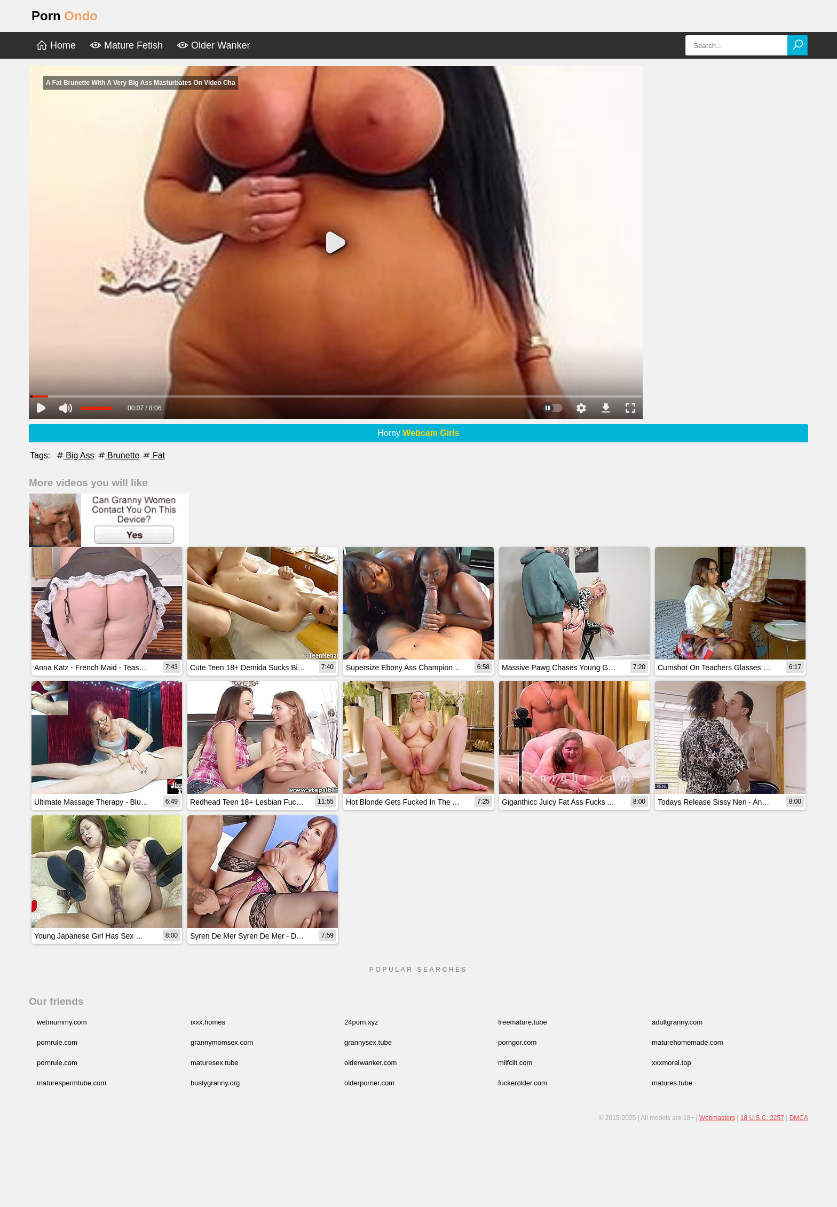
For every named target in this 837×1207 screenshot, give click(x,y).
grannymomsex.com (222, 1042)
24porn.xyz (361, 1022)
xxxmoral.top (671, 1063)
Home (56, 45)
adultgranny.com (677, 1022)
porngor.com (517, 1042)
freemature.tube (522, 1022)
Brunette (118, 455)
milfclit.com (515, 1063)
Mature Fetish (126, 45)
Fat (153, 455)
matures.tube (672, 1083)
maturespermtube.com (71, 1083)
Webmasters (717, 1118)
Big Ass (74, 455)
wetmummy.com (62, 1022)
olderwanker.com (370, 1063)
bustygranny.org (215, 1083)
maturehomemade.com (687, 1042)
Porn (64, 16)
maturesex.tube (215, 1063)
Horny (418, 433)
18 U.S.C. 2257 (762, 1118)
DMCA (798, 1118)
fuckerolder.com (522, 1083)
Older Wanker (213, 45)
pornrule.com (57, 1042)
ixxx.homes (208, 1022)
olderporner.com (369, 1083)
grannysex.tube (368, 1042)
